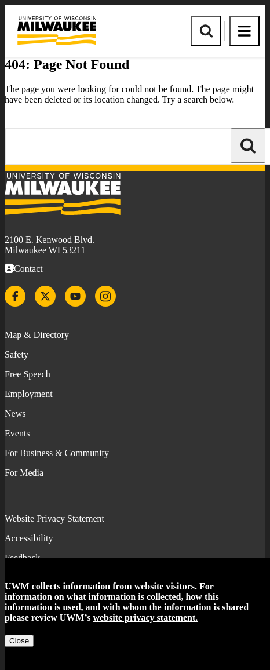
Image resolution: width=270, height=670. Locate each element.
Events (17, 433)
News (15, 413)
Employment (29, 394)
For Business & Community (57, 453)
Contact (28, 269)
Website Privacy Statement (54, 518)
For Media (24, 473)
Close (19, 640)
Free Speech (27, 374)
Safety (16, 354)
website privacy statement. (145, 617)
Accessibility (29, 538)
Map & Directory (37, 335)
